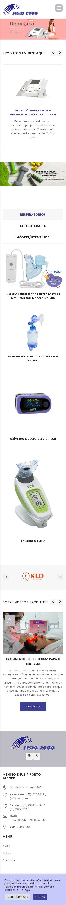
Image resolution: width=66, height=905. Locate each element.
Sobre (7, 853)
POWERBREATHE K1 (33, 541)
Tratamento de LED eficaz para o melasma (33, 661)
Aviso (6, 846)
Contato (9, 860)
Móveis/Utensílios (33, 237)
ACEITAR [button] (40, 897)
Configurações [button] (17, 897)
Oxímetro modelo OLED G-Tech (33, 439)
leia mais (33, 706)
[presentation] (53, 53)
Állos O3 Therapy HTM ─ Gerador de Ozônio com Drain (33, 112)
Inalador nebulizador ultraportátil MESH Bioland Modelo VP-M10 (33, 296)
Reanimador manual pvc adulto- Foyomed (33, 358)
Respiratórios (33, 214)
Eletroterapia (33, 226)
